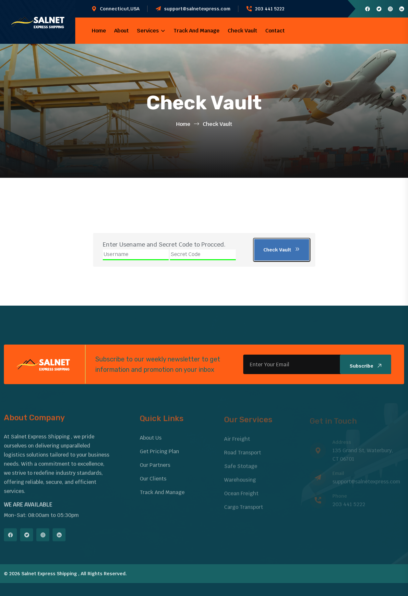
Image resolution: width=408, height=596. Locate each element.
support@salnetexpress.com (197, 9)
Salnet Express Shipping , (50, 574)
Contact (275, 30)
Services (148, 30)
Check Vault (242, 30)
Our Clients (153, 482)
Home (99, 30)
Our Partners (155, 469)
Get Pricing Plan (159, 455)
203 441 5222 (269, 9)
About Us (151, 441)
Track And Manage (197, 30)
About (121, 30)
